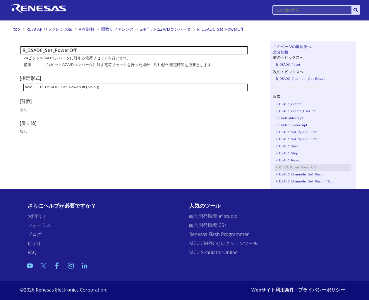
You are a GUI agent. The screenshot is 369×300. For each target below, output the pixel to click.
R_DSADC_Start (287, 146)
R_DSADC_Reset (288, 64)
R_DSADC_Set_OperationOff (297, 139)
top (16, 29)
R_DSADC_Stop (287, 153)
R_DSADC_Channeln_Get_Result (300, 78)
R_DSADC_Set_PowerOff (220, 29)
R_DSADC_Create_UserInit (295, 111)
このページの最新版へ (292, 46)
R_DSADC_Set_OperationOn (297, 132)
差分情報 (280, 52)
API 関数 (87, 29)
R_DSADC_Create (289, 104)
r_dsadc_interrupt (289, 118)
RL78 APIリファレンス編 (49, 29)
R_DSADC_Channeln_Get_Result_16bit (305, 181)
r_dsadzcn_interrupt (291, 125)
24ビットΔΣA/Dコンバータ (165, 29)
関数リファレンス (117, 29)
